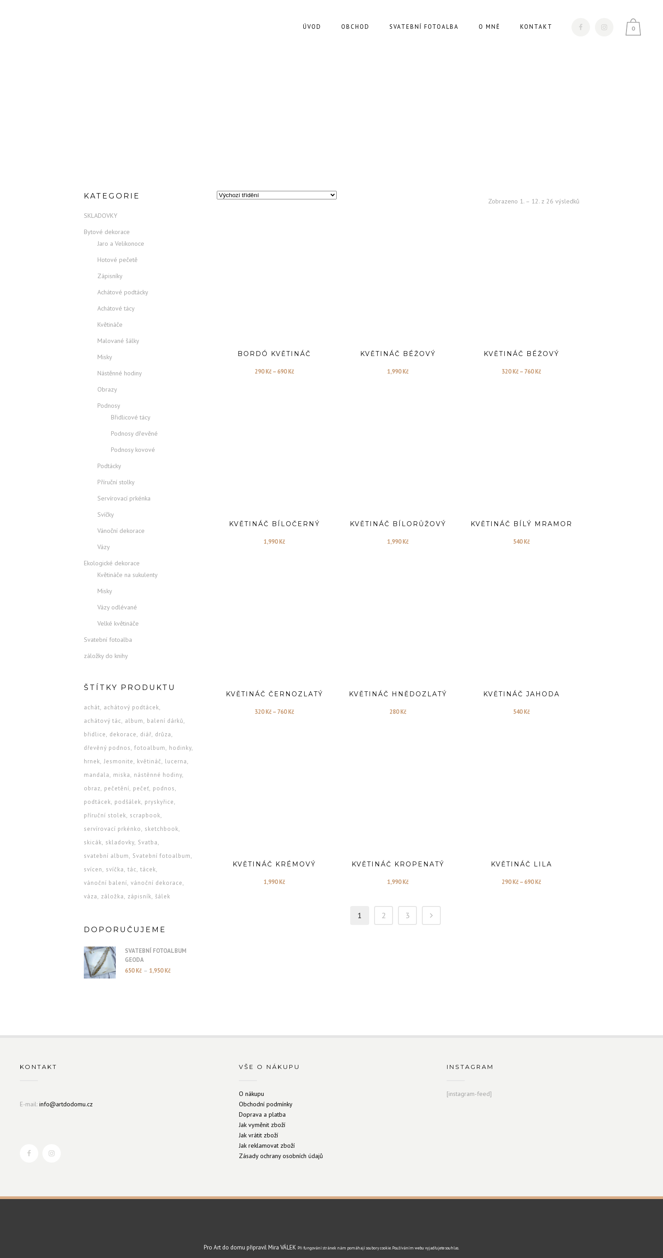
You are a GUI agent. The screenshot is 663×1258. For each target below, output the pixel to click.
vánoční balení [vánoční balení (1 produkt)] (105, 874)
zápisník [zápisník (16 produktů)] (139, 887)
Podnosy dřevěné (134, 424)
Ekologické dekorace (112, 554)
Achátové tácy (116, 299)
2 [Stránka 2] (383, 906)
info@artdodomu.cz (66, 1095)
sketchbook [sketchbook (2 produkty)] (161, 820)
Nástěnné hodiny (119, 364)
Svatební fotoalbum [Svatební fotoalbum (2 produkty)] (162, 847)
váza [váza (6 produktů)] (90, 887)
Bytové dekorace (107, 223)
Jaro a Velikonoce (120, 234)
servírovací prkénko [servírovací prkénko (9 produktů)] (112, 820)
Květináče (110, 315)
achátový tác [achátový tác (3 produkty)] (102, 712)
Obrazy (107, 380)
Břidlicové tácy (131, 408)
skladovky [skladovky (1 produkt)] (119, 833)
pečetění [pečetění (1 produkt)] (116, 779)
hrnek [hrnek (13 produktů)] (92, 752)
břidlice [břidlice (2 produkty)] (95, 725)
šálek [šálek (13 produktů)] (162, 887)
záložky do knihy (106, 647)
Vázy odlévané (117, 598)
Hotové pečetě (117, 251)
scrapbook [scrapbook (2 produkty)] (145, 806)
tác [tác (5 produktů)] (132, 860)
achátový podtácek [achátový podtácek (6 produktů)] (131, 698)
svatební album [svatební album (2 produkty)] (106, 847)
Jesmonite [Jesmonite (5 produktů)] (118, 752)
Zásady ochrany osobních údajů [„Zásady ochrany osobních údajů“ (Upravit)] (281, 1146)
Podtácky (109, 457)
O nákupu (251, 1084)
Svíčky (105, 505)
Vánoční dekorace (121, 522)
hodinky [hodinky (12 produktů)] (180, 739)
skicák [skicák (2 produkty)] (93, 833)
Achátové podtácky (122, 283)
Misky (104, 348)
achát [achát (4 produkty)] (92, 698)
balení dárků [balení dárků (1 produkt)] (165, 712)
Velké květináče (118, 614)
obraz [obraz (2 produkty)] (92, 779)
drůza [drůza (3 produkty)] (163, 725)
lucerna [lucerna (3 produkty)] (176, 752)
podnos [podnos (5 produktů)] (164, 779)
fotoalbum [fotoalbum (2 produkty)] (149, 739)
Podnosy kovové (133, 441)
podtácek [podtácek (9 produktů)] (97, 793)
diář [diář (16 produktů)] (145, 725)
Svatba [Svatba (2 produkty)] (148, 833)
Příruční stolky (116, 473)
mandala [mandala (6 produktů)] (97, 766)
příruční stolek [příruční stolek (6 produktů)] (105, 806)
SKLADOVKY (100, 207)
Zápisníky (110, 267)
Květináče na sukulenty (127, 566)
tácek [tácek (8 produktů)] (148, 860)
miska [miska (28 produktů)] (121, 766)
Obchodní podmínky (266, 1095)
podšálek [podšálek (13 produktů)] (127, 793)
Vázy (103, 538)
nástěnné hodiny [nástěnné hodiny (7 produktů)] (158, 766)
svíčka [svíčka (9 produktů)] (115, 860)
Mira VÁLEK (282, 1238)
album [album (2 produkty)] (134, 712)
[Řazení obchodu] (277, 186)
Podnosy (108, 396)
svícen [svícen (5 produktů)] (93, 860)
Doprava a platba (262, 1105)
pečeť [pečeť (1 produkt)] (141, 779)
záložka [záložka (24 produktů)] (112, 887)
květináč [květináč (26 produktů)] (149, 752)
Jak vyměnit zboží (262, 1115)
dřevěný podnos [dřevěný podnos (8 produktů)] (107, 739)
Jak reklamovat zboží (267, 1136)
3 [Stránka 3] (407, 906)
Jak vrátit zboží (258, 1126)
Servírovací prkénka (124, 489)
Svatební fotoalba (108, 631)
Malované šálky (118, 332)
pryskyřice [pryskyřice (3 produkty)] (159, 793)
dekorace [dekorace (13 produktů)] (123, 725)
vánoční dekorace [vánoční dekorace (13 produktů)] (157, 874)
